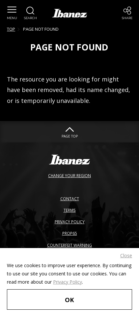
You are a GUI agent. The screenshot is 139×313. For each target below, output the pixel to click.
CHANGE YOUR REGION (69, 175)
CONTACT (69, 198)
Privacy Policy (67, 282)
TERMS (70, 210)
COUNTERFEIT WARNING (69, 245)
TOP (11, 29)
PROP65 (69, 233)
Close (126, 255)
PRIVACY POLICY (70, 221)
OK (69, 300)
